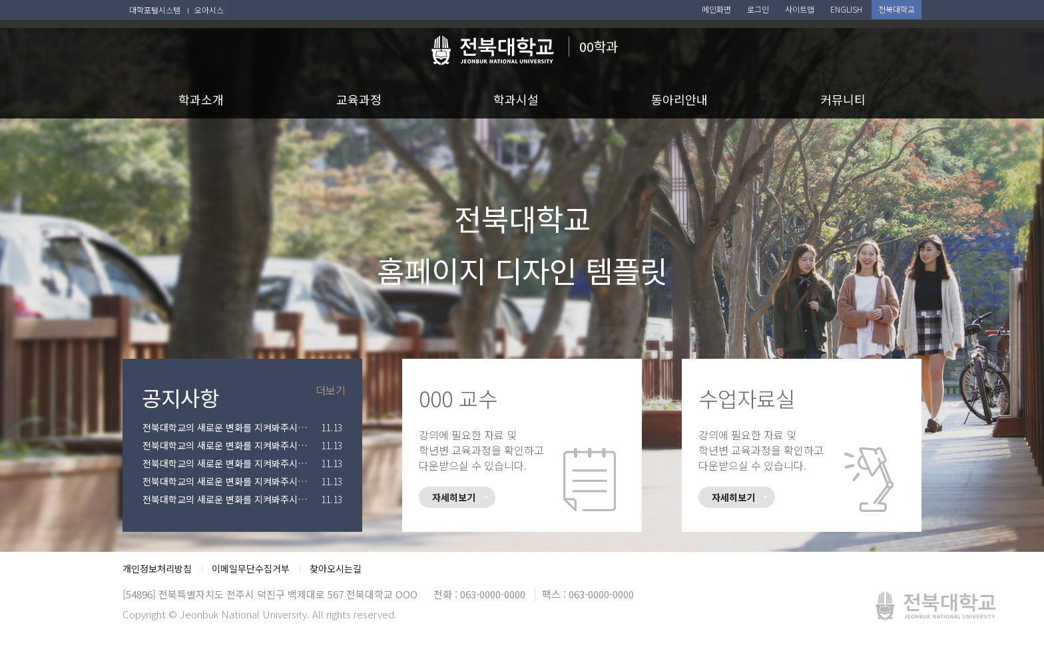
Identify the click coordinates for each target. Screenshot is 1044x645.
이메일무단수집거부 (251, 568)
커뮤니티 (843, 99)
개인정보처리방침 (157, 568)
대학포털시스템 (154, 9)
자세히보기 (453, 497)
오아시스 (209, 9)
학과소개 (201, 99)
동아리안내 (679, 99)
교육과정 (359, 99)
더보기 (331, 390)
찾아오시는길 (336, 568)
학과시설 (516, 99)
